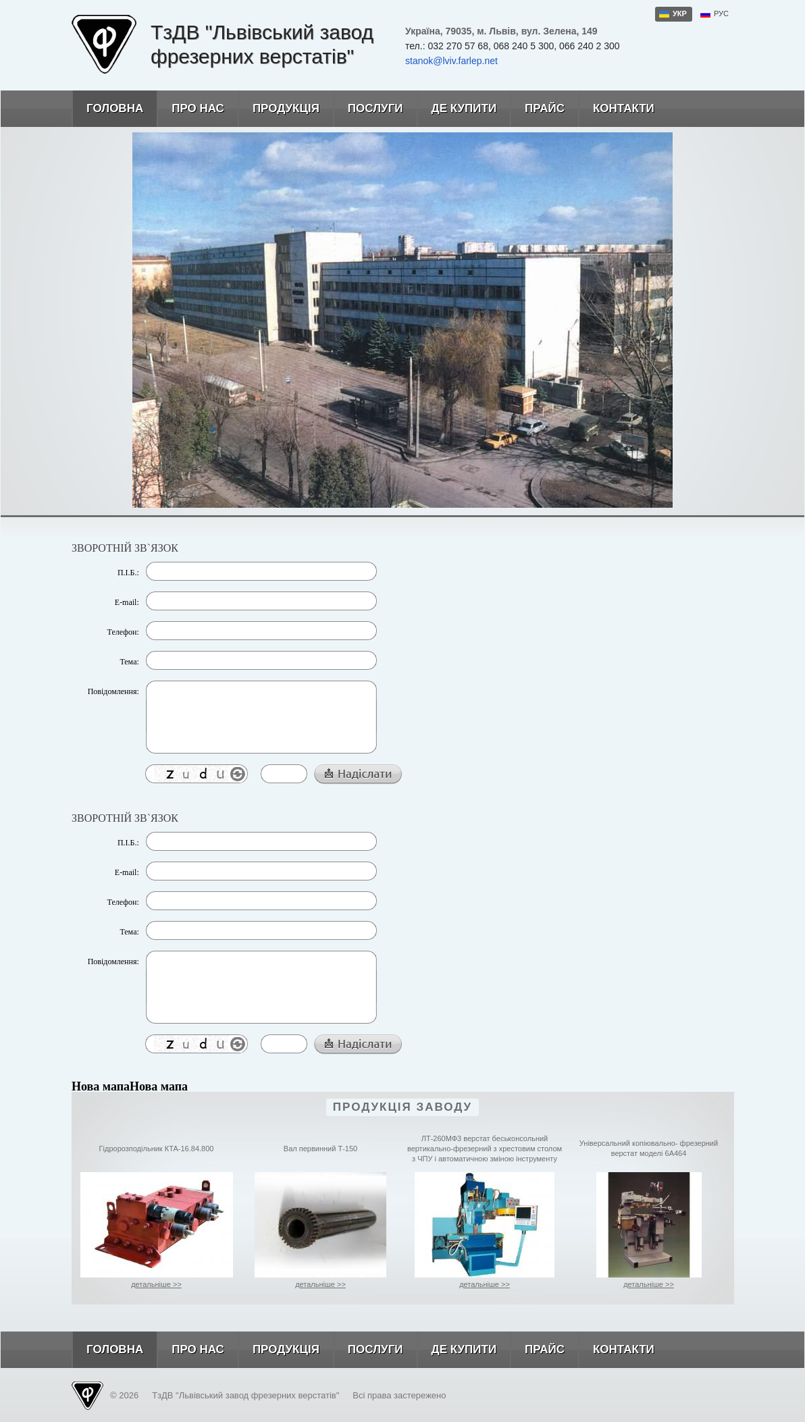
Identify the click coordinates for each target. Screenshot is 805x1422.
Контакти (616, 108)
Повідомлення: (113, 691)
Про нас (190, 108)
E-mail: (127, 602)
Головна (107, 108)
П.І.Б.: (128, 572)
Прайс (537, 108)
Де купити (457, 108)
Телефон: (123, 632)
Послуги (368, 108)
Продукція (278, 108)
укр (680, 13)
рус (721, 13)
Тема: (129, 661)
